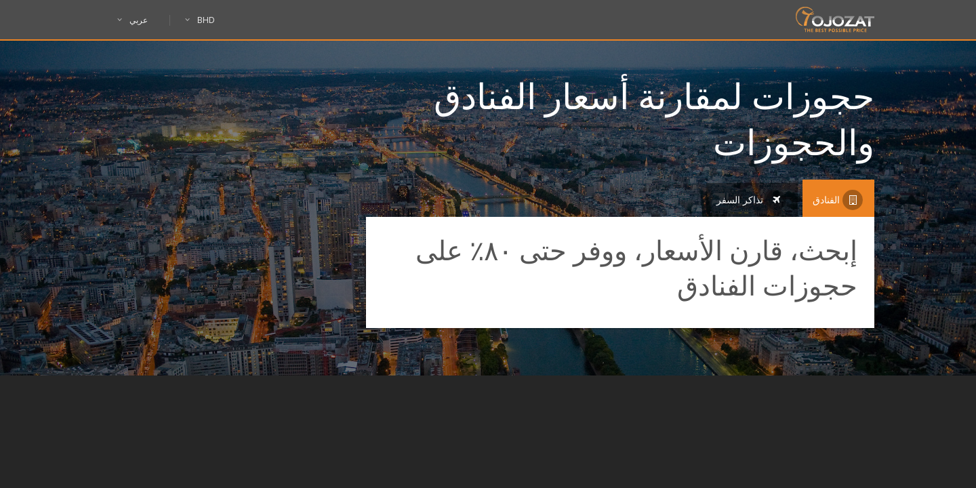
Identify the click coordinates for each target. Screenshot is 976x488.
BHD (200, 20)
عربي (140, 20)
